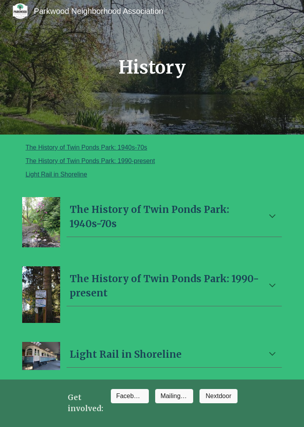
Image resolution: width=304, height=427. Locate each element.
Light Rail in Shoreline (56, 174)
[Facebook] (129, 396)
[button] (272, 216)
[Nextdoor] (218, 396)
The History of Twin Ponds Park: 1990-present (90, 161)
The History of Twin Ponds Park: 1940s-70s (86, 147)
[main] (151, 67)
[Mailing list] (174, 396)
